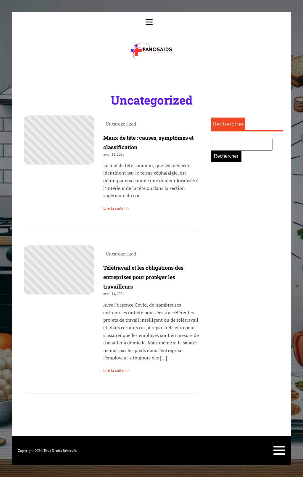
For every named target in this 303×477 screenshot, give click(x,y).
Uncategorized (152, 100)
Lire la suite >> (116, 208)
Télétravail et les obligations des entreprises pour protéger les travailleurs (143, 277)
